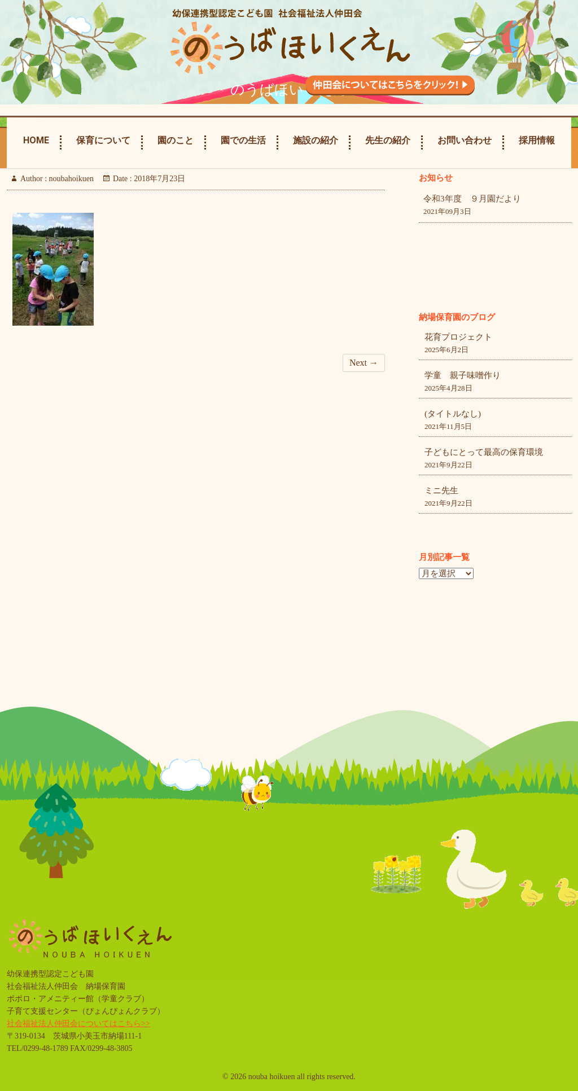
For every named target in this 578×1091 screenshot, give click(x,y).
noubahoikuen (70, 178)
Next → (363, 362)
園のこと (175, 140)
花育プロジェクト (458, 336)
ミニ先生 (441, 490)
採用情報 (537, 140)
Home (36, 140)
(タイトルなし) (452, 413)
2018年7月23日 (159, 178)
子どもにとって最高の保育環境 (483, 452)
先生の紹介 (387, 140)
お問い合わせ (464, 140)
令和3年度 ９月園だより (472, 198)
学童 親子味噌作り (462, 375)
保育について (103, 140)
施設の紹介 (315, 140)
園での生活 (243, 140)
